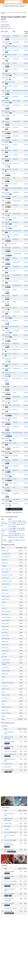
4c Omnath (8, 135)
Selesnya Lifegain (5, 670)
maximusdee (16, 426)
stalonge (15, 483)
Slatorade (15, 503)
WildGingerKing (17, 285)
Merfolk (3, 608)
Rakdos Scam (8, 82)
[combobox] (11, 2)
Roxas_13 (15, 409)
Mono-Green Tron (6, 568)
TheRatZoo (16, 466)
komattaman (16, 42)
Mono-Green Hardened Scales (8, 164)
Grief (5, 829)
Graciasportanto (17, 275)
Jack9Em (15, 226)
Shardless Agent (8, 840)
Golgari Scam (11, 540)
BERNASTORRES (17, 188)
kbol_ (14, 270)
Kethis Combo (5, 644)
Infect (3, 704)
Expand (26, 35)
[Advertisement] (15, 784)
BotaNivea (15, 127)
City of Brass (4, 529)
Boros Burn (8, 59)
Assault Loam (4, 641)
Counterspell (7, 911)
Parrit (14, 316)
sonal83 (15, 442)
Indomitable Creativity (7, 575)
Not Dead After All (9, 908)
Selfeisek (15, 418)
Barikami (15, 295)
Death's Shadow (5, 599)
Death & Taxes (5, 629)
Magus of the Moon (9, 849)
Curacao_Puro (16, 405)
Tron (2, 679)
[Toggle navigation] (26, 1)
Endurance (6, 764)
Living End (7, 173)
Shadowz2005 (16, 100)
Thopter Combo (5, 695)
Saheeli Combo (5, 688)
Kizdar (14, 392)
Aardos (14, 307)
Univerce (15, 353)
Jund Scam (4, 701)
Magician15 (16, 343)
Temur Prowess (5, 635)
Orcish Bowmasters (9, 732)
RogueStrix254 (16, 262)
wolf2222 (15, 422)
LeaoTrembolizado (17, 432)
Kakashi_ (15, 144)
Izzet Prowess (5, 667)
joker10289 (16, 330)
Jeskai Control (5, 626)
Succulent (15, 169)
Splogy (14, 301)
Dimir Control (21, 535)
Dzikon (14, 289)
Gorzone (15, 222)
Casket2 (15, 150)
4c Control (4, 656)
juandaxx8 (15, 459)
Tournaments (13, 12)
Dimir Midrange (12, 533)
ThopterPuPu (16, 266)
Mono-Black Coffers (6, 581)
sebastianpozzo (17, 105)
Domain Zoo (8, 131)
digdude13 (15, 401)
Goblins (3, 676)
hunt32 (14, 358)
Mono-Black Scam (6, 611)
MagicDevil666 (17, 213)
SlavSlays (15, 335)
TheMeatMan (16, 312)
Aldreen (15, 258)
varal (14, 372)
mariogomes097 (17, 230)
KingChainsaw (16, 396)
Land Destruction (5, 659)
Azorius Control (12, 524)
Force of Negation (8, 754)
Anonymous (16, 234)
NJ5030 (15, 69)
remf (14, 115)
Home (6, 12)
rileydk (14, 54)
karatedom (15, 154)
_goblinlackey (16, 247)
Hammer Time (5, 578)
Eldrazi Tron (4, 647)
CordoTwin (15, 281)
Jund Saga (4, 653)
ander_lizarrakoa (17, 378)
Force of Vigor (7, 903)
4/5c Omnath (4, 572)
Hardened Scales (5, 584)
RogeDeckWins (17, 349)
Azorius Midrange (12, 521)
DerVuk (15, 478)
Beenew (15, 364)
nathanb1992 (16, 121)
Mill (2, 605)
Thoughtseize (7, 746)
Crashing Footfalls (6, 553)
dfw (14, 474)
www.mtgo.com (9, 28)
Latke (14, 173)
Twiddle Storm (5, 650)
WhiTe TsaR (16, 50)
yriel (14, 77)
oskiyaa (15, 73)
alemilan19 (15, 239)
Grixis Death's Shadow (7, 380)
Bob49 (14, 243)
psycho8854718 (17, 253)
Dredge (10, 528)
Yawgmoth (7, 50)
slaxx (14, 111)
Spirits (3, 692)
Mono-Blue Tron (5, 698)
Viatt (14, 177)
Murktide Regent (5, 556)
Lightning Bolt (7, 741)
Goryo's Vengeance (6, 713)
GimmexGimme (17, 200)
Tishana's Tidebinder (9, 835)
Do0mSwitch (16, 192)
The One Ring (7, 770)
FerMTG (15, 183)
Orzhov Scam (4, 685)
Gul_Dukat (15, 86)
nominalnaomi (16, 499)
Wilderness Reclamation (7, 682)
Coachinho (15, 455)
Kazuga (15, 217)
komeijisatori (16, 493)
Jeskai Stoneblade (6, 707)
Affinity (3, 716)
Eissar (14, 438)
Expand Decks (4, 21)
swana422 (15, 131)
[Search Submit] (21, 1)
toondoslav (15, 96)
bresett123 (15, 35)
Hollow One (4, 673)
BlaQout (15, 46)
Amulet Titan (8, 46)
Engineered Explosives (9, 759)
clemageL (15, 413)
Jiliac (14, 487)
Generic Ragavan (5, 620)
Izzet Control (4, 614)
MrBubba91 (16, 326)
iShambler (15, 159)
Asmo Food (8, 150)
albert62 (15, 339)
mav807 (15, 140)
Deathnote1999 (17, 368)
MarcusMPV (16, 451)
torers (14, 209)
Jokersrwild (16, 59)
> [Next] (21, 509)
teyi (14, 82)
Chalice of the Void (9, 751)
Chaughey (15, 320)
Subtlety (6, 767)
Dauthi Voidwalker (9, 832)
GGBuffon (15, 205)
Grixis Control (5, 593)
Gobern (15, 196)
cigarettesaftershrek (18, 90)
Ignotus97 (15, 470)
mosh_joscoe (16, 163)
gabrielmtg (15, 135)
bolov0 (14, 63)
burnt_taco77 (16, 447)
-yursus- (15, 386)
